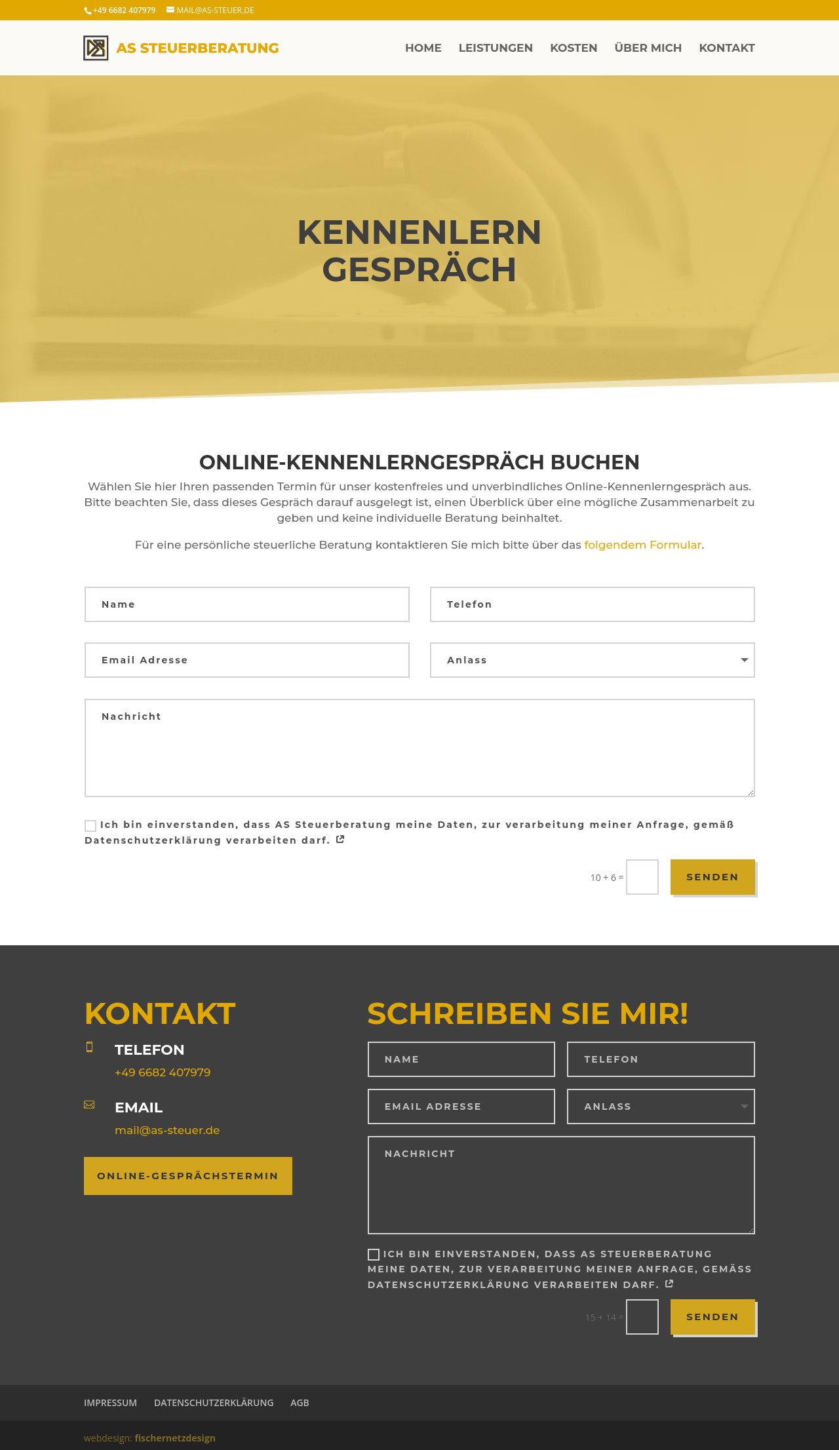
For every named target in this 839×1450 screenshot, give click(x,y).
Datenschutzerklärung (214, 1402)
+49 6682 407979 (162, 1072)
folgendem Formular (642, 544)
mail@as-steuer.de (167, 1130)
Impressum (110, 1402)
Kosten (574, 48)
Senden (712, 877)
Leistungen (496, 48)
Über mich (648, 48)
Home (423, 48)
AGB (299, 1402)
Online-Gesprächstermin (188, 1175)
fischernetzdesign (175, 1438)
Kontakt (727, 48)
